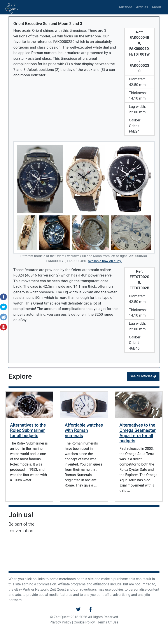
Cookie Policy (84, 622)
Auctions (125, 7)
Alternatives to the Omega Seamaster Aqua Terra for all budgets (137, 432)
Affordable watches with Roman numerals (84, 430)
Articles (142, 7)
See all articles (143, 376)
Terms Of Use (108, 622)
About (156, 7)
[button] (2, 296)
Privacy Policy (60, 622)
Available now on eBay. (105, 261)
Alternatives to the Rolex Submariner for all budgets (28, 430)
